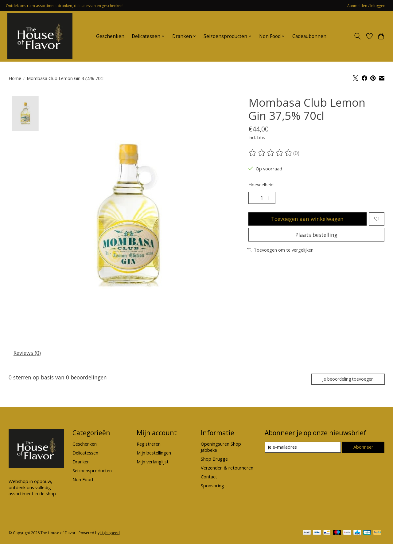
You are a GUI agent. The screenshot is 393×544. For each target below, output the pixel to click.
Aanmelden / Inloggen (366, 5)
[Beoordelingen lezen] (270, 153)
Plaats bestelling (316, 234)
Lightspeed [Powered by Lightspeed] (110, 533)
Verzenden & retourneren (227, 468)
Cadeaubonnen (309, 36)
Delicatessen (85, 453)
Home (15, 78)
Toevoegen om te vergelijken (280, 250)
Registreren (149, 444)
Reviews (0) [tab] (27, 353)
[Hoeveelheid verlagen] (255, 198)
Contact (209, 477)
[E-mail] (302, 447)
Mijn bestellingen (154, 453)
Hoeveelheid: (261, 184)
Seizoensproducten (92, 471)
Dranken (81, 462)
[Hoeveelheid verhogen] (268, 198)
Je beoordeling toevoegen (347, 379)
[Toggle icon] (357, 36)
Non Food (82, 480)
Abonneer (363, 447)
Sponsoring (212, 486)
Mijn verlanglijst (153, 462)
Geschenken (110, 36)
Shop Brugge (214, 459)
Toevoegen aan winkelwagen (307, 219)
